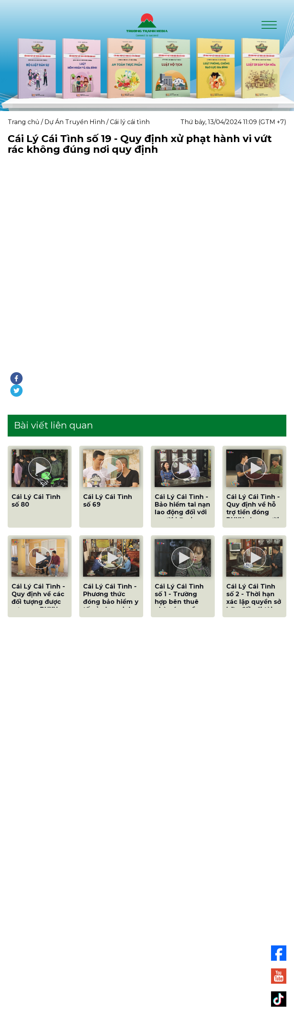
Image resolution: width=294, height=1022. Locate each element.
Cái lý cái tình (130, 122)
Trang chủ (23, 122)
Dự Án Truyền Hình (74, 122)
